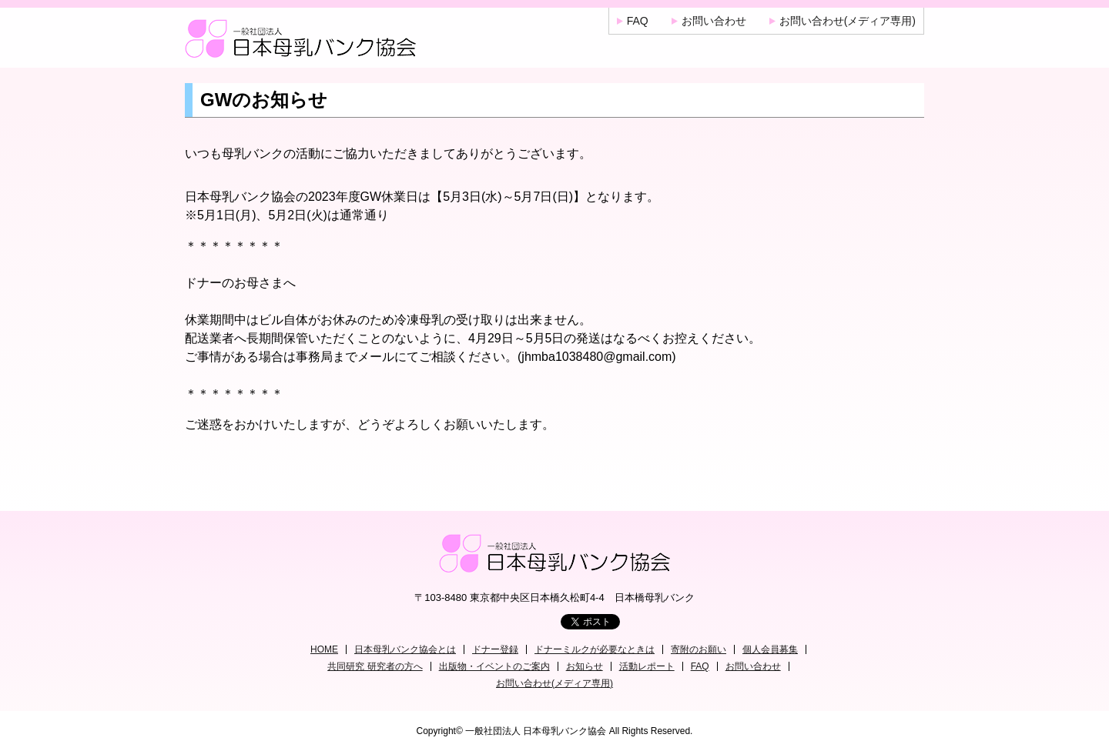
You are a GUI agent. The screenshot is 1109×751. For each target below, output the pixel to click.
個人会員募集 (770, 649)
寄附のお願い (698, 649)
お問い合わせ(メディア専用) (847, 21)
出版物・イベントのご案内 (494, 666)
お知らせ (584, 666)
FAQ (637, 21)
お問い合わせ (714, 21)
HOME (324, 649)
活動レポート (647, 666)
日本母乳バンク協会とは (405, 649)
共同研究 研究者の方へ (374, 666)
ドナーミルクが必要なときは (594, 649)
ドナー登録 (495, 649)
